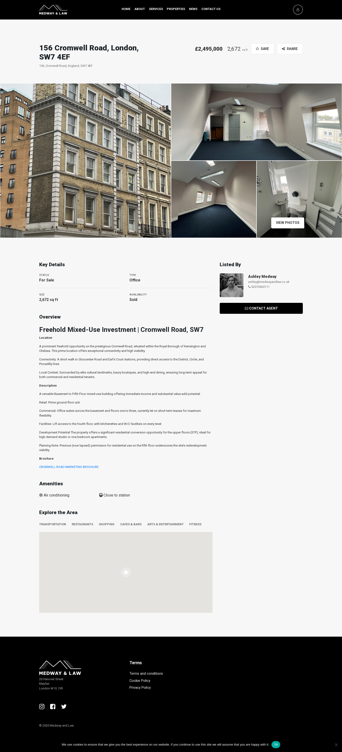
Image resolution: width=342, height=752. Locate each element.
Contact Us (210, 9)
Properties (176, 9)
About (139, 9)
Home (126, 9)
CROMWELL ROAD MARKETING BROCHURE (69, 467)
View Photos (286, 223)
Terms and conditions (146, 674)
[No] (336, 744)
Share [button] (290, 49)
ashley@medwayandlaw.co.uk (268, 282)
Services (156, 9)
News (193, 9)
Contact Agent (261, 308)
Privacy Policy (140, 688)
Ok (276, 744)
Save (262, 49)
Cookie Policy (139, 681)
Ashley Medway (262, 276)
